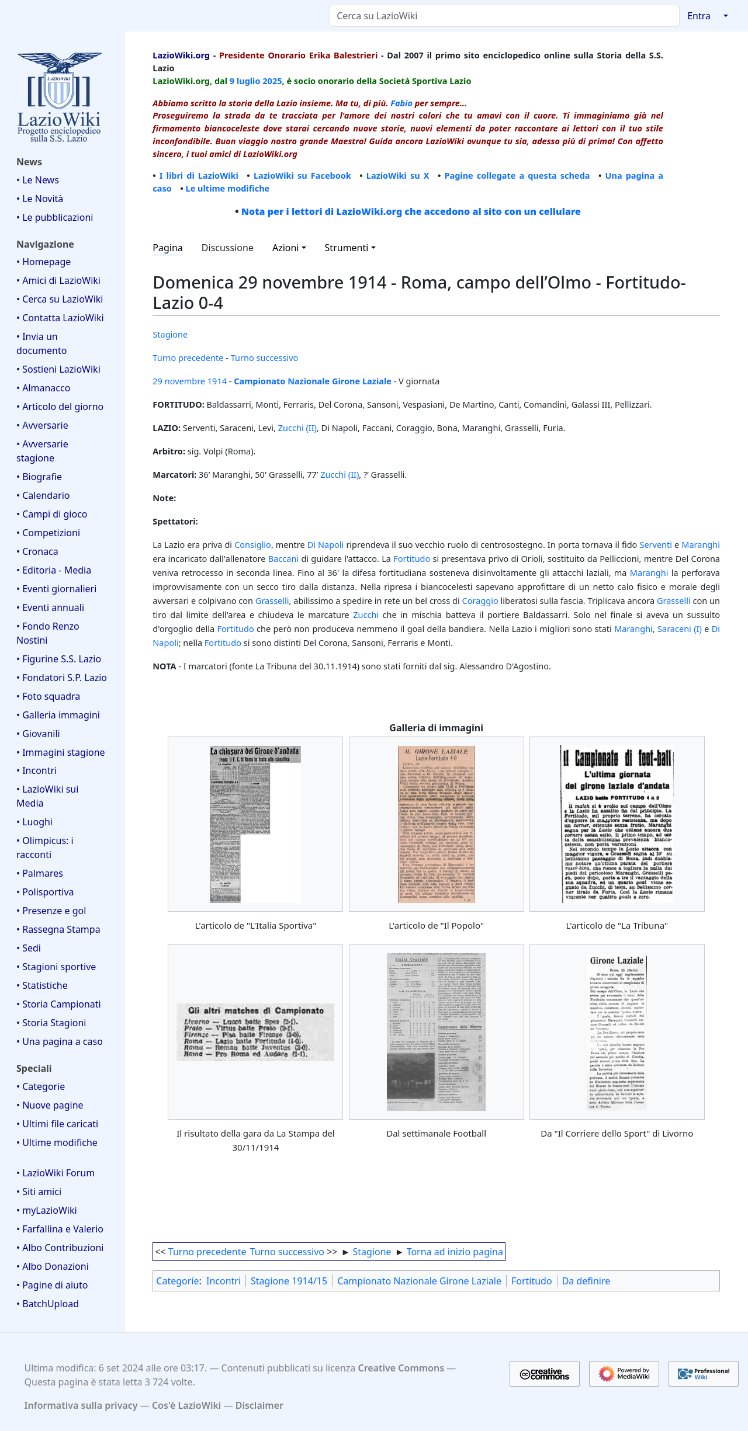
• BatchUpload (47, 1303)
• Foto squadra (48, 696)
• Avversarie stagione (42, 450)
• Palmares (39, 873)
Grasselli (272, 600)
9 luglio (245, 80)
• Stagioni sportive (56, 966)
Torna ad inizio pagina (455, 1251)
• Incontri (36, 770)
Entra (699, 15)
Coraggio (480, 600)
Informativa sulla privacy (81, 1405)
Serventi (655, 544)
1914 (217, 381)
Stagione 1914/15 (289, 1280)
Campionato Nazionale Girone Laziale (313, 381)
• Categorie (40, 1086)
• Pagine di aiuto (52, 1285)
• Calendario (43, 495)
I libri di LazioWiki (199, 175)
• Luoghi (34, 821)
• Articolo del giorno (59, 406)
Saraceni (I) (679, 628)
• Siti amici (38, 1191)
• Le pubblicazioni (54, 217)
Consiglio (252, 544)
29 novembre (179, 381)
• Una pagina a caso (59, 1041)
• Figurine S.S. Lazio (58, 658)
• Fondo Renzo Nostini (47, 633)
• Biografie (39, 476)
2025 (272, 80)
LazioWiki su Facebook (302, 175)
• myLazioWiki (46, 1210)
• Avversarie (42, 425)
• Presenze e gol (51, 910)
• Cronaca (37, 551)
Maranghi (700, 544)
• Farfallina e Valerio (59, 1228)
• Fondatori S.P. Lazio (61, 677)
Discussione (228, 247)
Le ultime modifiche (228, 188)
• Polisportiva (45, 891)
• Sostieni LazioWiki (58, 369)
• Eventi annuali (50, 607)
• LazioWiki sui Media (47, 796)
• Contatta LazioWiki (60, 317)
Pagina (168, 247)
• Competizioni (48, 532)
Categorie (177, 1280)
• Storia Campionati (58, 1004)
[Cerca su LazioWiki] (504, 16)
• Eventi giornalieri (56, 588)
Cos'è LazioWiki (186, 1405)
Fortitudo (411, 558)
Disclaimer (259, 1405)
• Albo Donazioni (52, 1266)
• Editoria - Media (53, 570)
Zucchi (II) (297, 427)
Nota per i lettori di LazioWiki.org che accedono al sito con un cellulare (411, 211)
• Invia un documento (41, 343)
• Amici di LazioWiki (58, 280)
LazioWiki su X (398, 175)
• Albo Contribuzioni (59, 1247)
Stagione (170, 334)
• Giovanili (38, 733)
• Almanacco (43, 387)
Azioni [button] (285, 247)
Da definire (586, 1280)
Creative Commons (401, 1367)
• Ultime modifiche (57, 1142)
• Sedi (28, 948)
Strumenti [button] (347, 247)
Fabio (401, 103)
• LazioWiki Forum (55, 1172)
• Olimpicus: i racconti (45, 847)
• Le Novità (39, 198)
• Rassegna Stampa (58, 929)
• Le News (37, 179)
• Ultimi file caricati (57, 1123)
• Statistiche (42, 985)
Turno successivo (265, 357)
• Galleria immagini (58, 714)
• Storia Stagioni (51, 1022)
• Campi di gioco (52, 514)
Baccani (283, 558)
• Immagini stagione (60, 752)
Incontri (223, 1280)
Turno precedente (188, 357)
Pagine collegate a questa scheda (517, 175)
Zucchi (366, 614)
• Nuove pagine (50, 1105)
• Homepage (43, 261)
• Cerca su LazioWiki (59, 299)
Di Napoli (325, 544)
